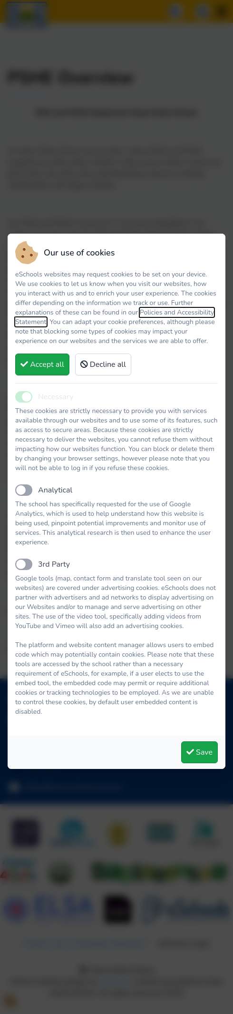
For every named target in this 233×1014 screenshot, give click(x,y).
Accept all (42, 364)
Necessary (55, 397)
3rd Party (54, 564)
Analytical (55, 490)
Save (199, 752)
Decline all (103, 364)
